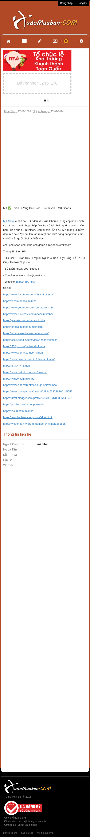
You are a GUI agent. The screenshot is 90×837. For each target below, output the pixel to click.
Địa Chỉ (8, 460)
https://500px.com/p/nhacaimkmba (24, 346)
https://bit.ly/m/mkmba (16, 365)
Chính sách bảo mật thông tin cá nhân (25, 821)
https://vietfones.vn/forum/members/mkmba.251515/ (34, 423)
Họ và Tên (10, 449)
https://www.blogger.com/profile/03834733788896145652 (37, 391)
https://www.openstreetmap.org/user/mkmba (30, 385)
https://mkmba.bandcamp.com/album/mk (27, 417)
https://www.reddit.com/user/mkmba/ (25, 372)
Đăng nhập (66, 3)
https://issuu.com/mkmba (18, 411)
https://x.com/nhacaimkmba (19, 301)
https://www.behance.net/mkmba (23, 352)
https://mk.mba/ (25, 281)
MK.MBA (8, 221)
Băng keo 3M (10, 833)
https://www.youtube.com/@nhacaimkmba (28, 307)
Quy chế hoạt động (15, 817)
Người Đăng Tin (13, 444)
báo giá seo (27, 833)
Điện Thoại (10, 454)
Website (8, 465)
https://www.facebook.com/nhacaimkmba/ (28, 294)
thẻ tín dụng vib (45, 833)
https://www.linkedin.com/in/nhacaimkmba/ (29, 359)
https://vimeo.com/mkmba (18, 378)
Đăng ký (82, 3)
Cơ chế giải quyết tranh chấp (20, 824)
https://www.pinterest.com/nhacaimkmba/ (28, 314)
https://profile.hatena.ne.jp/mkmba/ (24, 404)
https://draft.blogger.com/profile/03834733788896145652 (37, 398)
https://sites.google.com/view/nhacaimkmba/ (30, 339)
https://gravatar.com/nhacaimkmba (24, 320)
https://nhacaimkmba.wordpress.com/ (25, 333)
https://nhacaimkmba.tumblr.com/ (23, 326)
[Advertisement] (44, 159)
